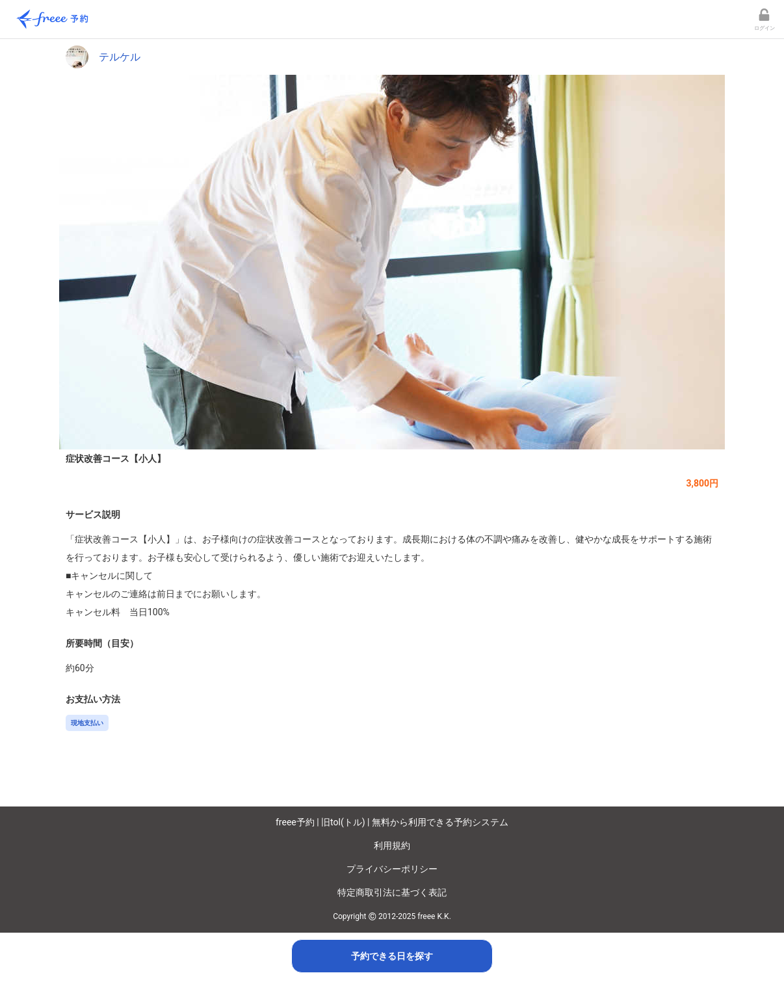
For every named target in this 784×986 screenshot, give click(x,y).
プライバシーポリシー (392, 869)
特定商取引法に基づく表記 (392, 892)
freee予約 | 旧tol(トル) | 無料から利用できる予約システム (392, 822)
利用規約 (392, 845)
